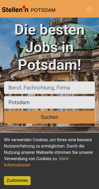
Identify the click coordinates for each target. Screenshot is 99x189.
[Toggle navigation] (89, 9)
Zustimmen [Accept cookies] (17, 180)
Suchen (49, 117)
